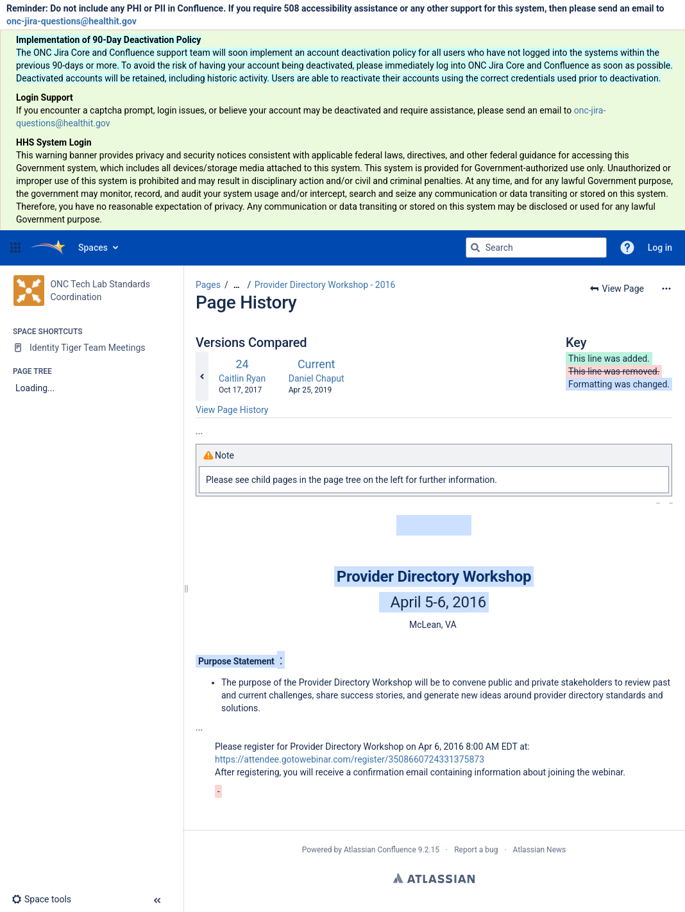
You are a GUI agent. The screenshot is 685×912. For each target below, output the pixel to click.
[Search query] (536, 247)
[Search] (475, 247)
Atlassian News (539, 849)
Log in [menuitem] (660, 247)
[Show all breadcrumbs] (237, 285)
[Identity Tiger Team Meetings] (91, 347)
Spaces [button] (93, 247)
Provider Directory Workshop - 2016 (325, 285)
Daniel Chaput (316, 378)
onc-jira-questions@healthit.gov (71, 21)
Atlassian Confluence (380, 849)
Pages (208, 285)
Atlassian (434, 878)
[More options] (666, 288)
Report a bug (476, 849)
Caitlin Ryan (242, 378)
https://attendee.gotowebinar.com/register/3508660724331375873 (349, 759)
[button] (15, 247)
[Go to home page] (48, 247)
